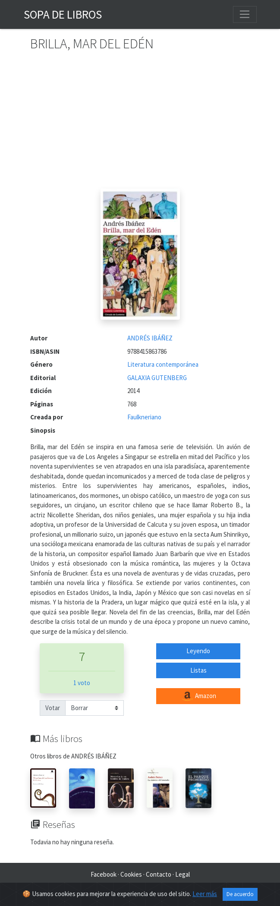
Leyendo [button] (198, 651)
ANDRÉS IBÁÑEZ (150, 338)
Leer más (204, 894)
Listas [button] (198, 670)
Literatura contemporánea (162, 364)
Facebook (103, 874)
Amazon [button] (198, 696)
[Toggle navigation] (244, 14)
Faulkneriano (144, 417)
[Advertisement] (140, 123)
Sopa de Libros (63, 14)
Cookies (131, 874)
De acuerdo (240, 894)
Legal (182, 874)
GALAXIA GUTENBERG (157, 378)
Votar (52, 708)
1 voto (81, 683)
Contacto (158, 874)
